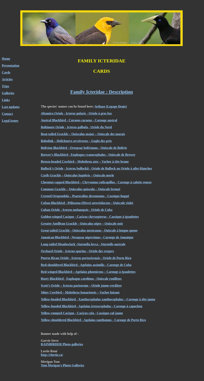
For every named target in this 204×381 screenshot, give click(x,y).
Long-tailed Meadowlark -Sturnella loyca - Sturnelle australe (83, 244)
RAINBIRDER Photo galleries (62, 344)
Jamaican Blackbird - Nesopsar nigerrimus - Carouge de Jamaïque (87, 237)
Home (6, 58)
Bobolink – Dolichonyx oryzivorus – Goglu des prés (76, 141)
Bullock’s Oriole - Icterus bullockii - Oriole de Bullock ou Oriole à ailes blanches (96, 168)
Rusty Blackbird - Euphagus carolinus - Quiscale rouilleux (81, 278)
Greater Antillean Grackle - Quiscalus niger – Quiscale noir (82, 223)
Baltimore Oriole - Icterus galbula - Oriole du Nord (76, 127)
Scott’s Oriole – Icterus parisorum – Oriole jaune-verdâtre (81, 285)
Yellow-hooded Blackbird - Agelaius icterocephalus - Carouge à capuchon (91, 306)
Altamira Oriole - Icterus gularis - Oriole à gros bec (76, 113)
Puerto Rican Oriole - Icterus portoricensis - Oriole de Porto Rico (86, 258)
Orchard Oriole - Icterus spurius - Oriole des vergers (77, 251)
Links (6, 100)
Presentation (10, 65)
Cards (6, 72)
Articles (7, 79)
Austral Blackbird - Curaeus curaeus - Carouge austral (79, 120)
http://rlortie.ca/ (52, 354)
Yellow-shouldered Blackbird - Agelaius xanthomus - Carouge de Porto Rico (93, 320)
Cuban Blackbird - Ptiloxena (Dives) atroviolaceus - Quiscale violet (87, 203)
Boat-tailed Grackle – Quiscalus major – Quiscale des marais (83, 134)
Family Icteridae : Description (101, 91)
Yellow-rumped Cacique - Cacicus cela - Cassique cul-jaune (82, 313)
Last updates (11, 107)
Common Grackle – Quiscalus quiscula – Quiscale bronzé (80, 189)
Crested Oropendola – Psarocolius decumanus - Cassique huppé (85, 196)
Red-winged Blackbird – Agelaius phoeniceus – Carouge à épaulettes (88, 271)
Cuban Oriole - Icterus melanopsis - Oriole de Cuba (76, 209)
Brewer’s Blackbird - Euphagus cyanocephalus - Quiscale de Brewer (88, 154)
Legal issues (10, 120)
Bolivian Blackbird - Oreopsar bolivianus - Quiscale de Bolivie (84, 147)
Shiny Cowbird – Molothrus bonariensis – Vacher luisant (80, 292)
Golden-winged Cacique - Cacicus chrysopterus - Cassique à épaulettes (90, 216)
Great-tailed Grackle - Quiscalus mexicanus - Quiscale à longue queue (89, 230)
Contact (7, 113)
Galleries (8, 93)
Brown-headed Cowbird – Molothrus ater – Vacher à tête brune (85, 161)
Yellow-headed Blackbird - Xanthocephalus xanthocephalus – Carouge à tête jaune (98, 299)
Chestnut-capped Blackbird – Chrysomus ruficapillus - (79, 182)
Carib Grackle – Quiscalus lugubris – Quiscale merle (77, 175)
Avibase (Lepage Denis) (110, 106)
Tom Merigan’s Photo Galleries (62, 365)
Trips (5, 86)
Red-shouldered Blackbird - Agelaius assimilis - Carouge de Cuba (86, 265)
